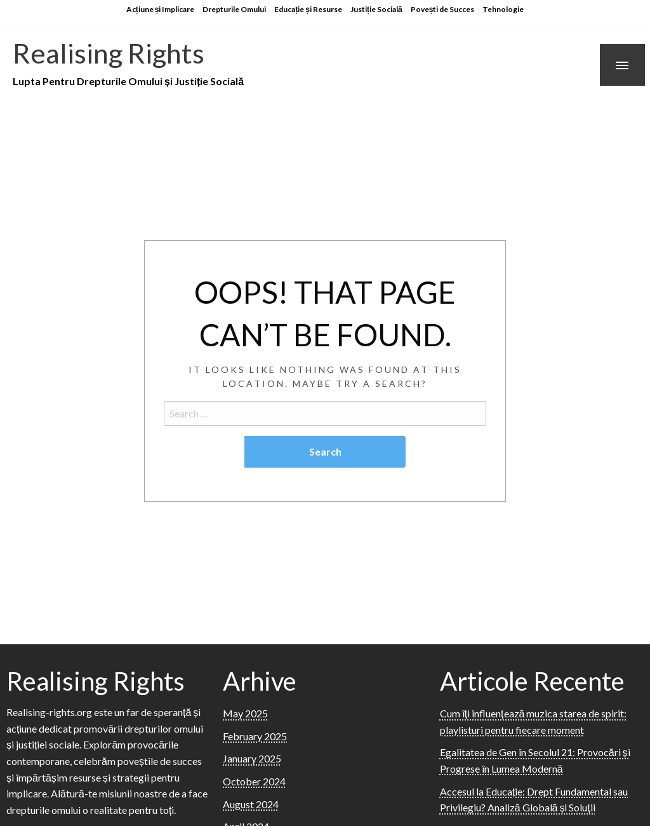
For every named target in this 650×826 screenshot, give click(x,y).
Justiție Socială (376, 9)
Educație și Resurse (308, 9)
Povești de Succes (443, 9)
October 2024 (254, 781)
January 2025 (252, 758)
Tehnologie (503, 9)
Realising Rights (108, 52)
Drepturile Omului (234, 9)
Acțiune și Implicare (160, 9)
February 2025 (255, 736)
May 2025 (245, 713)
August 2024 (251, 804)
